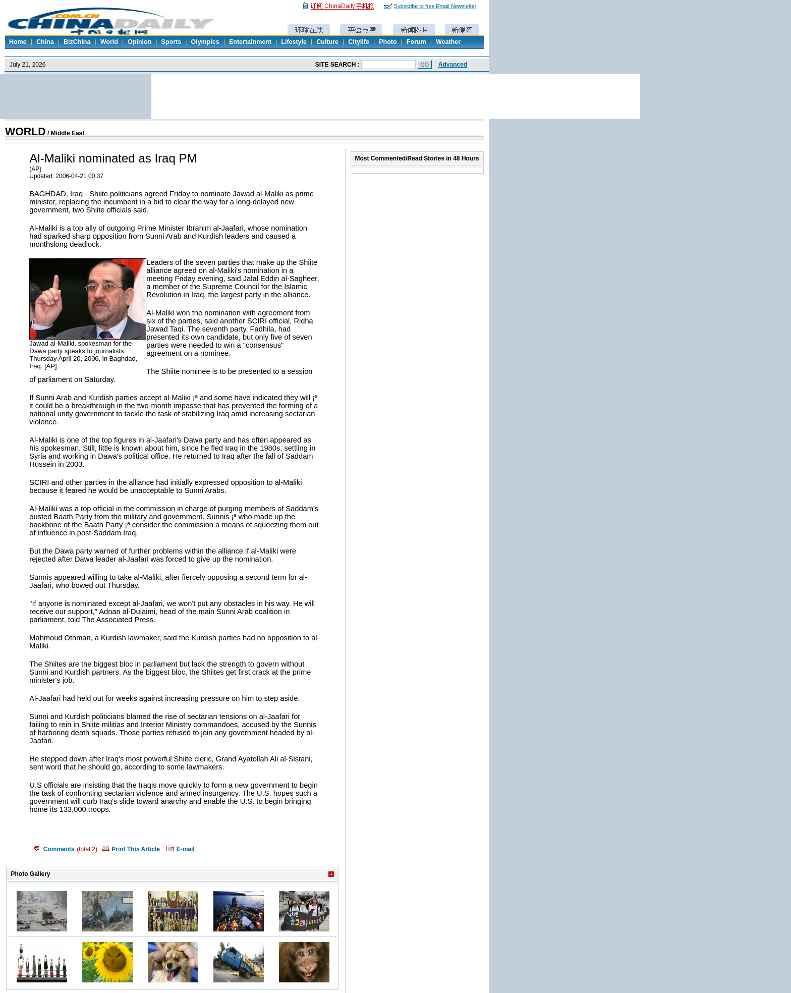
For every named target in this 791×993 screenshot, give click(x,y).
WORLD (25, 132)
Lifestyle (294, 41)
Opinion (139, 41)
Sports (171, 41)
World (109, 41)
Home (18, 41)
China (45, 41)
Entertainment (250, 41)
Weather (448, 41)
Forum (416, 41)
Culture (327, 41)
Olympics (205, 41)
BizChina (77, 41)
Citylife (358, 41)
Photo (388, 41)
